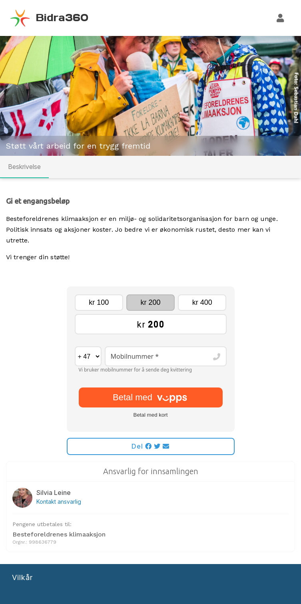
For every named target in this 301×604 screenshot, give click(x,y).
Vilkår (22, 577)
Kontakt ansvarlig (58, 501)
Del (150, 446)
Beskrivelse (24, 167)
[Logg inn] (281, 18)
